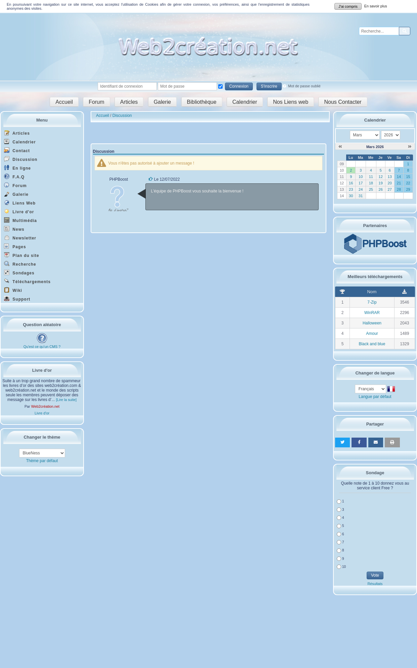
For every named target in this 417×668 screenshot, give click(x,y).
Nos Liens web (290, 102)
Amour (372, 333)
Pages (15, 246)
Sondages (19, 272)
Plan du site (21, 255)
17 (361, 183)
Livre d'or (19, 211)
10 (361, 177)
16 (351, 183)
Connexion (238, 86)
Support (17, 299)
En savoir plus (375, 6)
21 (399, 183)
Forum (96, 102)
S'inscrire (269, 86)
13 (390, 177)
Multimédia (20, 220)
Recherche (20, 264)
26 (381, 189)
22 (408, 183)
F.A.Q (14, 176)
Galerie (162, 102)
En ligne (17, 168)
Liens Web (20, 203)
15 (408, 177)
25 (371, 189)
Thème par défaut (42, 460)
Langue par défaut (375, 396)
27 (390, 189)
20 (390, 183)
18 (371, 183)
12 (381, 177)
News (14, 229)
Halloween (372, 323)
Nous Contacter (342, 102)
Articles (129, 102)
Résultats (374, 584)
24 (361, 189)
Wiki (13, 290)
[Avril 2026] (410, 146)
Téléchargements (27, 281)
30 (351, 196)
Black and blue (372, 344)
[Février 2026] (340, 146)
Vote (375, 575)
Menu (42, 120)
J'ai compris (348, 6)
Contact (17, 150)
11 (371, 177)
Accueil (64, 102)
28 (399, 189)
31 (361, 196)
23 (351, 189)
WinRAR (372, 312)
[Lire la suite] (66, 400)
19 (381, 183)
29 (408, 189)
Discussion (20, 159)
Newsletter (20, 237)
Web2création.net (45, 406)
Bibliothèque (202, 102)
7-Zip (371, 302)
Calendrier (244, 102)
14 (399, 177)
